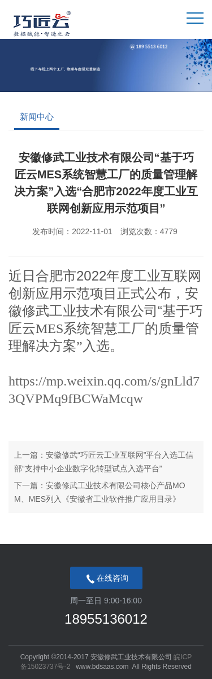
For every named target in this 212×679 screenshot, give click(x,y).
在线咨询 (106, 579)
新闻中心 (37, 116)
